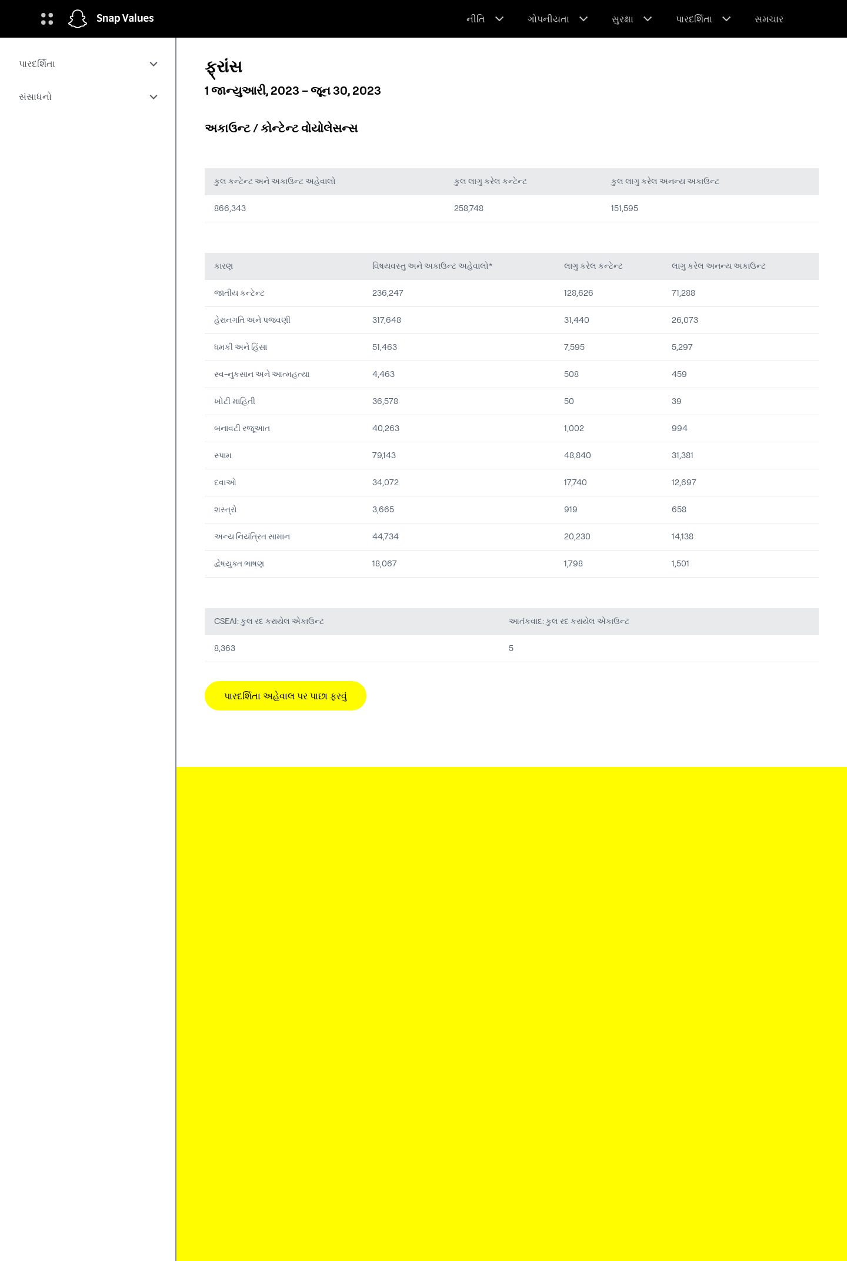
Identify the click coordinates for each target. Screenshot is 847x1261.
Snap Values (125, 19)
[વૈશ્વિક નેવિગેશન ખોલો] (47, 19)
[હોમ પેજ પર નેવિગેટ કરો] (77, 18)
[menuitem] (87, 63)
